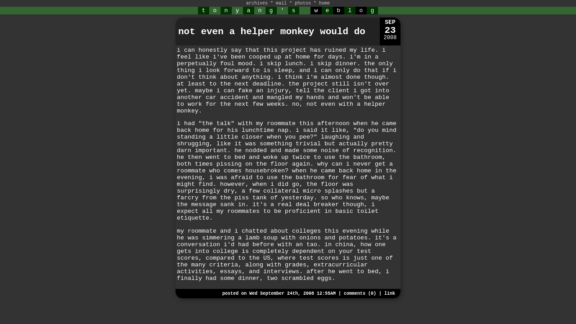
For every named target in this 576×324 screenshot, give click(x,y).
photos (303, 3)
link (389, 293)
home (324, 3)
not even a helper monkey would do (271, 32)
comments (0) (360, 293)
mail (281, 3)
